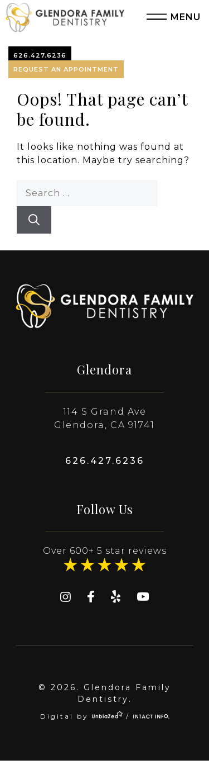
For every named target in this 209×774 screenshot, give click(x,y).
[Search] (34, 220)
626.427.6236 (39, 55)
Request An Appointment (66, 69)
